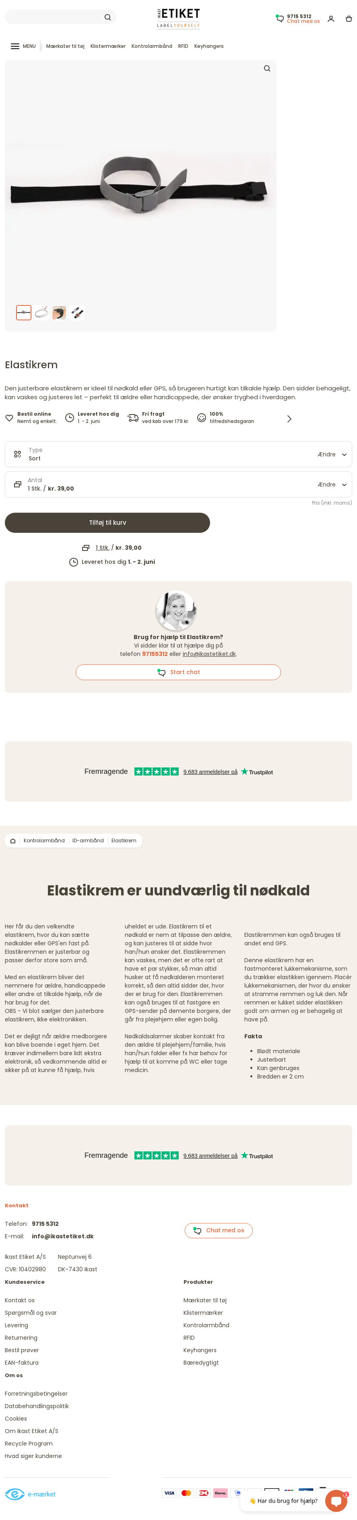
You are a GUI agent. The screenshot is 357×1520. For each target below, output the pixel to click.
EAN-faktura (22, 1363)
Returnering (21, 1338)
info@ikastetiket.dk (209, 654)
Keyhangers (209, 46)
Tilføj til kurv (107, 522)
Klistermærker (108, 46)
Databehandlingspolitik (37, 1406)
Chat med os (218, 1230)
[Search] (60, 17)
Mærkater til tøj (65, 46)
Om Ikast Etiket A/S (31, 1431)
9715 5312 (45, 1224)
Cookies (16, 1419)
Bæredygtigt (201, 1363)
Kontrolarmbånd (152, 46)
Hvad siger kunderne (33, 1456)
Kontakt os (20, 1300)
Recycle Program (29, 1444)
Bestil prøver (22, 1350)
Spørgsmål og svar (31, 1313)
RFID (183, 46)
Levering (16, 1325)
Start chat (178, 672)
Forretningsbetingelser (36, 1394)
